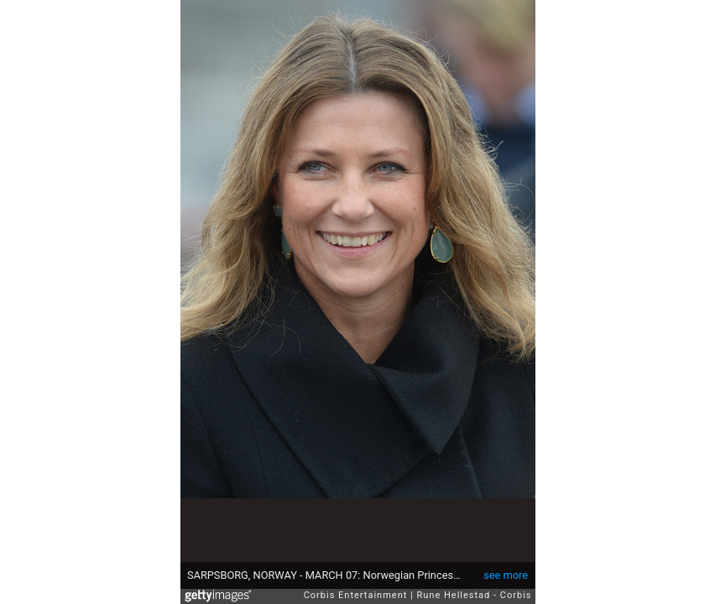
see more (505, 575)
